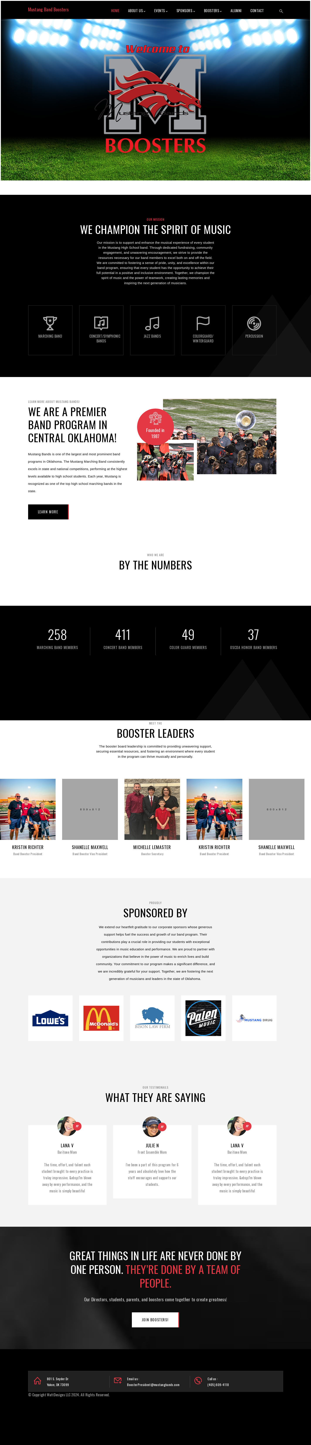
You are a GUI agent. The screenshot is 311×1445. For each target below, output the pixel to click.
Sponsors (186, 11)
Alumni (236, 10)
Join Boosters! (155, 1319)
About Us (137, 11)
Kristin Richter (28, 847)
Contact (257, 10)
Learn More (48, 511)
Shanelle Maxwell (90, 847)
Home (115, 10)
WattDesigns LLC (58, 1394)
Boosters (213, 11)
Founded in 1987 (155, 433)
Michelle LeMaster (152, 847)
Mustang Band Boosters (48, 9)
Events (161, 11)
